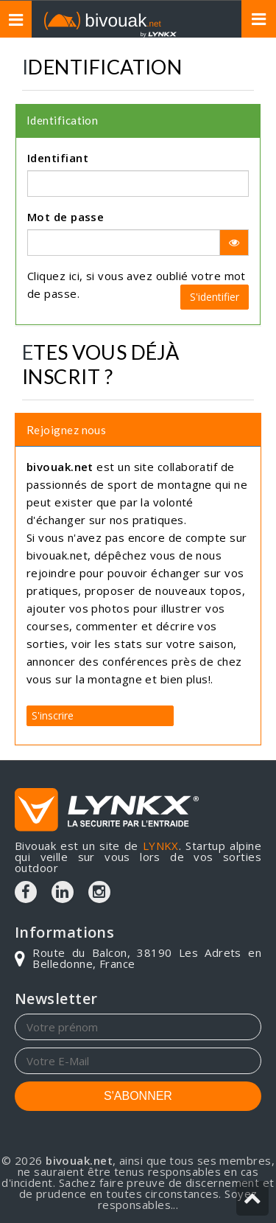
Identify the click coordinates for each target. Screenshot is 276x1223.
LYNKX (161, 845)
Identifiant (57, 157)
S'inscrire (53, 715)
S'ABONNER (138, 1096)
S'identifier (214, 297)
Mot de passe (65, 216)
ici (74, 275)
